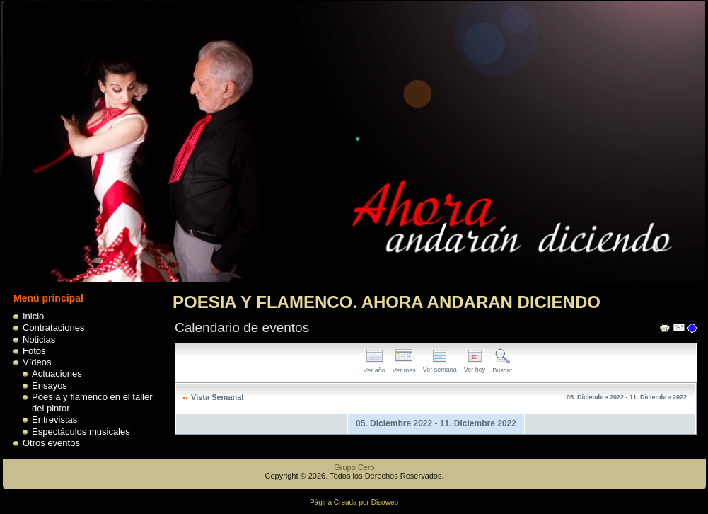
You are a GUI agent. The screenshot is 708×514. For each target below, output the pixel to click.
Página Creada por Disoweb (354, 502)
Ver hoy (475, 365)
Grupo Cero (354, 467)
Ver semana (440, 365)
